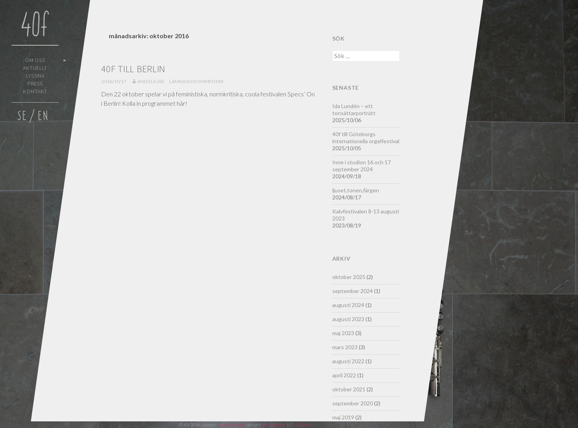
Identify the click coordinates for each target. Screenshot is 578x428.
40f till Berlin (133, 69)
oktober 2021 (348, 389)
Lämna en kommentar (196, 81)
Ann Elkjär (150, 81)
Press (35, 83)
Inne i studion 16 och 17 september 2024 (361, 165)
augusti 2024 (348, 305)
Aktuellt (35, 67)
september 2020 (352, 403)
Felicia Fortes (274, 424)
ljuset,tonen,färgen (355, 190)
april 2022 (344, 375)
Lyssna (35, 75)
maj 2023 (343, 333)
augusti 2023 (348, 319)
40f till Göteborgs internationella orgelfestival (365, 137)
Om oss (35, 60)
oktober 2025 (348, 276)
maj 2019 (343, 417)
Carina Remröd (231, 424)
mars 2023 (345, 347)
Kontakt (35, 91)
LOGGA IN (302, 424)
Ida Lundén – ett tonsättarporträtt (354, 109)
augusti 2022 (348, 361)
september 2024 (352, 291)
